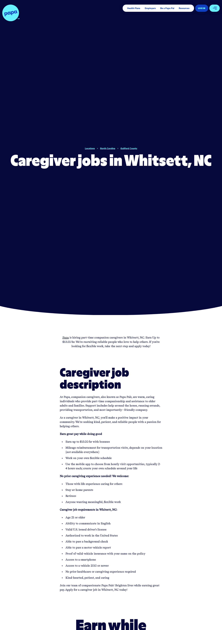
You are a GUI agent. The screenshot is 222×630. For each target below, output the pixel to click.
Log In (201, 8)
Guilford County (128, 148)
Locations (90, 148)
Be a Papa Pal (167, 8)
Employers (150, 8)
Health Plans (133, 8)
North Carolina (107, 148)
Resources (184, 8)
